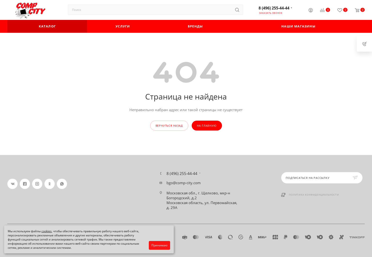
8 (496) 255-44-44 (274, 8)
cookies (46, 231)
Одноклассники (49, 184)
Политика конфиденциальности (314, 194)
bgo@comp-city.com (183, 182)
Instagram (37, 184)
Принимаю (159, 245)
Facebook (25, 184)
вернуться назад (169, 125)
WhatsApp (62, 184)
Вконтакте (12, 184)
